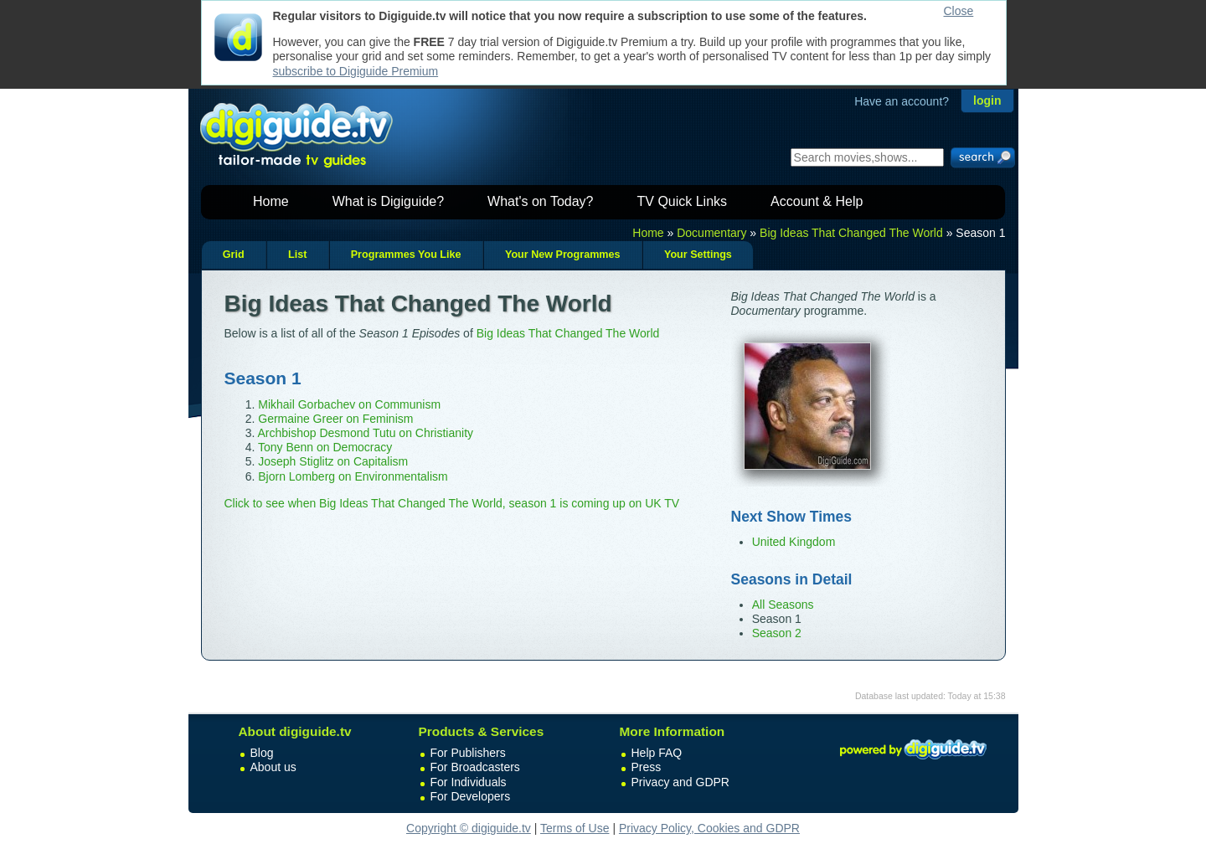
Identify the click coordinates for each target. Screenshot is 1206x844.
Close (959, 11)
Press (646, 767)
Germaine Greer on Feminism (335, 418)
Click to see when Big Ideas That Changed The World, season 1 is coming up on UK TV (452, 503)
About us (273, 767)
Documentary (711, 232)
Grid (234, 254)
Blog (262, 752)
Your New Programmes (563, 254)
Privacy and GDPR (680, 782)
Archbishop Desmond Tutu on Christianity (365, 433)
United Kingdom (794, 541)
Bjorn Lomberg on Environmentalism (352, 476)
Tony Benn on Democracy (325, 447)
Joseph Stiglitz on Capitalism (333, 461)
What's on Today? (540, 201)
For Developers (470, 796)
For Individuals (468, 782)
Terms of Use (574, 828)
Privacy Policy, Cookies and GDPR (709, 828)
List (297, 254)
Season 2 (776, 633)
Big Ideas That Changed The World (851, 232)
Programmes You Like (406, 254)
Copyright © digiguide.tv (468, 828)
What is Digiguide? (388, 201)
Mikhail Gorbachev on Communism (349, 404)
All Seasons (783, 604)
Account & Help (816, 201)
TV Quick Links (681, 201)
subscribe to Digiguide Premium (356, 71)
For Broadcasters (475, 767)
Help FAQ (657, 752)
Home (271, 201)
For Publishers (468, 752)
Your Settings (698, 254)
